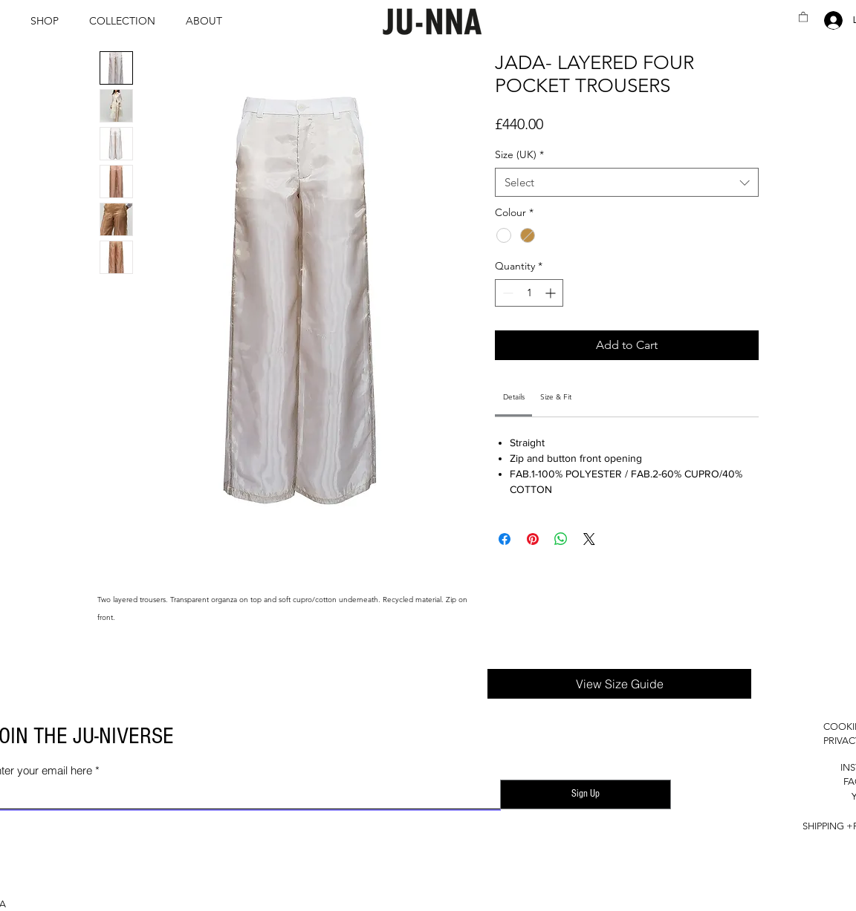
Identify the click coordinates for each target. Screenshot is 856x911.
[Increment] (551, 293)
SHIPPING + (827, 826)
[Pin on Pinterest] (533, 539)
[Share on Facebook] (504, 539)
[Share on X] (589, 539)
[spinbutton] (529, 293)
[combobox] (627, 182)
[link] (514, 397)
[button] (48, 21)
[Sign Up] (585, 794)
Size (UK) (519, 154)
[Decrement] (506, 293)
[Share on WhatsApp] (561, 539)
